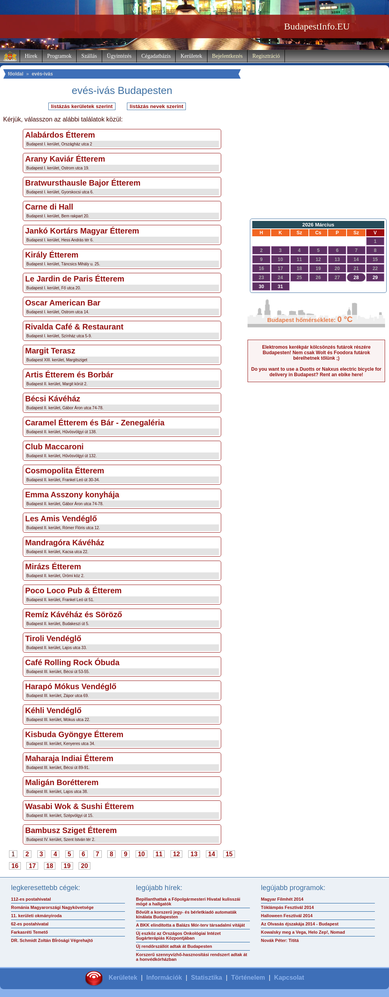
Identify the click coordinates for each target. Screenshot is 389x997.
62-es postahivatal (29, 924)
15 (229, 854)
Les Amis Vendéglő (61, 518)
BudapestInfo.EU (317, 26)
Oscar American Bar (63, 302)
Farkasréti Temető (29, 932)
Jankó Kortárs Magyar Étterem (82, 230)
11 (159, 854)
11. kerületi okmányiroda (36, 915)
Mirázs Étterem (53, 566)
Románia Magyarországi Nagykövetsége (52, 907)
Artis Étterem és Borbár (69, 374)
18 (49, 866)
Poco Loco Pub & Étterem (73, 590)
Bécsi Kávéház (52, 398)
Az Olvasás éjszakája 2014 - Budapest (300, 924)
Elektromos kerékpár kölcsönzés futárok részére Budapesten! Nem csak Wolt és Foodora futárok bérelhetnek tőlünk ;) (316, 352)
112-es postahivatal (31, 899)
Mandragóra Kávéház (64, 542)
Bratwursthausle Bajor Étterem (82, 182)
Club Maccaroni (54, 446)
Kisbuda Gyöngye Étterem (74, 734)
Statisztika (206, 977)
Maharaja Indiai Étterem (69, 758)
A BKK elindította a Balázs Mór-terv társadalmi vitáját (190, 925)
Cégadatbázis (156, 56)
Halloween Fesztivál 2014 (286, 915)
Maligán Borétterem (62, 782)
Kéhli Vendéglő (53, 710)
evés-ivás (42, 74)
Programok (59, 56)
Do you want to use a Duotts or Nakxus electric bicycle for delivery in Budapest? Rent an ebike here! (316, 371)
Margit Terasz (50, 350)
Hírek (31, 56)
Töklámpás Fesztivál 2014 (287, 907)
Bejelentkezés (227, 56)
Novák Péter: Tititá (280, 940)
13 (194, 854)
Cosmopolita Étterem (64, 470)
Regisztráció (266, 56)
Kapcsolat (289, 977)
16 (14, 866)
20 (84, 866)
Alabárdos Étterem (60, 135)
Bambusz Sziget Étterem (71, 830)
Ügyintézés (119, 56)
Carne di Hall (49, 206)
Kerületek (191, 56)
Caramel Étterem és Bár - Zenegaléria (95, 422)
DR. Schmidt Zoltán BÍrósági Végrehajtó (52, 940)
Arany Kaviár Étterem (65, 159)
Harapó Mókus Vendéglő (70, 686)
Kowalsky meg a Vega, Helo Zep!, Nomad (303, 932)
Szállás (89, 56)
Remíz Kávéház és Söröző (73, 614)
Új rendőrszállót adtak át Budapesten (174, 946)
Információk (164, 977)
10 (141, 854)
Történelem (248, 977)
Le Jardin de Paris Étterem (74, 278)
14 (211, 854)
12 (176, 854)
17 (32, 866)
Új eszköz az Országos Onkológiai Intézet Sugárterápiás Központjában (178, 935)
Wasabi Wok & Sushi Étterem (79, 806)
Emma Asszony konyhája (72, 494)
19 (67, 866)
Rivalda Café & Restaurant (74, 326)
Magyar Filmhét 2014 (282, 899)
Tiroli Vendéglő (53, 638)
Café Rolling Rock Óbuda (72, 662)
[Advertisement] (316, 158)
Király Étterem (52, 254)
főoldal (15, 74)
